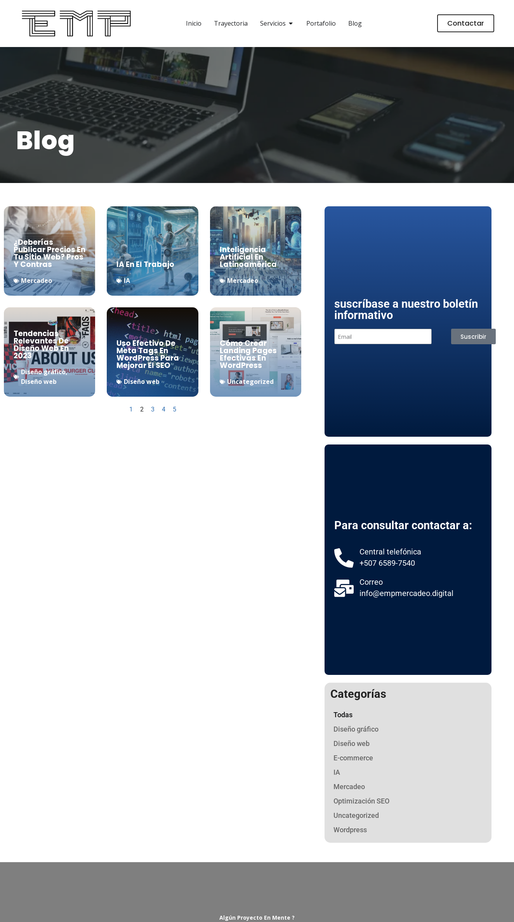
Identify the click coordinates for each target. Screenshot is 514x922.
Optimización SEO (361, 801)
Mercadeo (36, 280)
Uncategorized (250, 381)
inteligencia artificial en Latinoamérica (248, 257)
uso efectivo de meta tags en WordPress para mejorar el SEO (147, 354)
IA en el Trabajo (145, 264)
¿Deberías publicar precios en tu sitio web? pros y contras (49, 253)
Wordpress (350, 830)
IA (127, 280)
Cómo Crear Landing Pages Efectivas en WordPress (248, 354)
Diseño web (39, 381)
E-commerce (353, 758)
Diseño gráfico (43, 372)
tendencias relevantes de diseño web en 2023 (41, 344)
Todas (343, 715)
